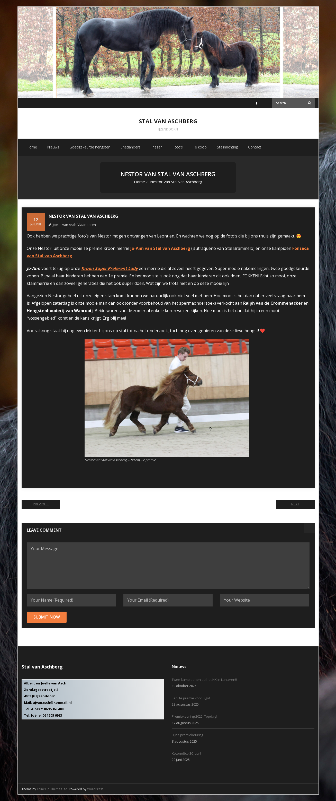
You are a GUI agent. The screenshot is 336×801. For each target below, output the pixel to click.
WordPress (95, 789)
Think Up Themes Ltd (52, 789)
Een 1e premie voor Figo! (191, 698)
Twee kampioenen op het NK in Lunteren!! (204, 679)
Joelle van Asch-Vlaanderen (74, 224)
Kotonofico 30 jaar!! (187, 753)
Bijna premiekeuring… (189, 735)
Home (139, 181)
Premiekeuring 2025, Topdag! (194, 716)
